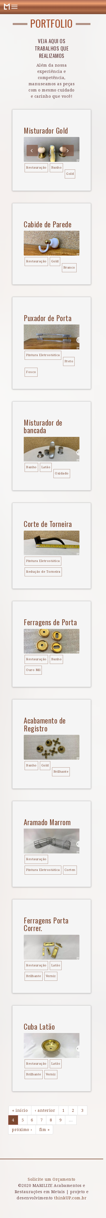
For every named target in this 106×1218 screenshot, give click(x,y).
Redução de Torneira (43, 572)
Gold (70, 174)
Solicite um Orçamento (51, 1179)
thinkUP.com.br (70, 1198)
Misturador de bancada (43, 426)
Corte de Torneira (48, 523)
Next (68, 150)
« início (20, 1110)
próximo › (22, 1129)
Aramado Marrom (47, 822)
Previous (32, 150)
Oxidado (62, 473)
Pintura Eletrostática (43, 355)
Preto (68, 361)
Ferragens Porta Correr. (46, 924)
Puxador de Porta (48, 318)
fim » (44, 1129)
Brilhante (61, 771)
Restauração (36, 167)
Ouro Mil (33, 670)
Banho (56, 167)
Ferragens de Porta (50, 622)
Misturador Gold (46, 130)
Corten (69, 870)
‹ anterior (45, 1110)
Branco (69, 267)
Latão (46, 467)
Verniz (51, 976)
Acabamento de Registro (45, 724)
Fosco (31, 372)
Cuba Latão (39, 1026)
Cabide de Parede (48, 224)
